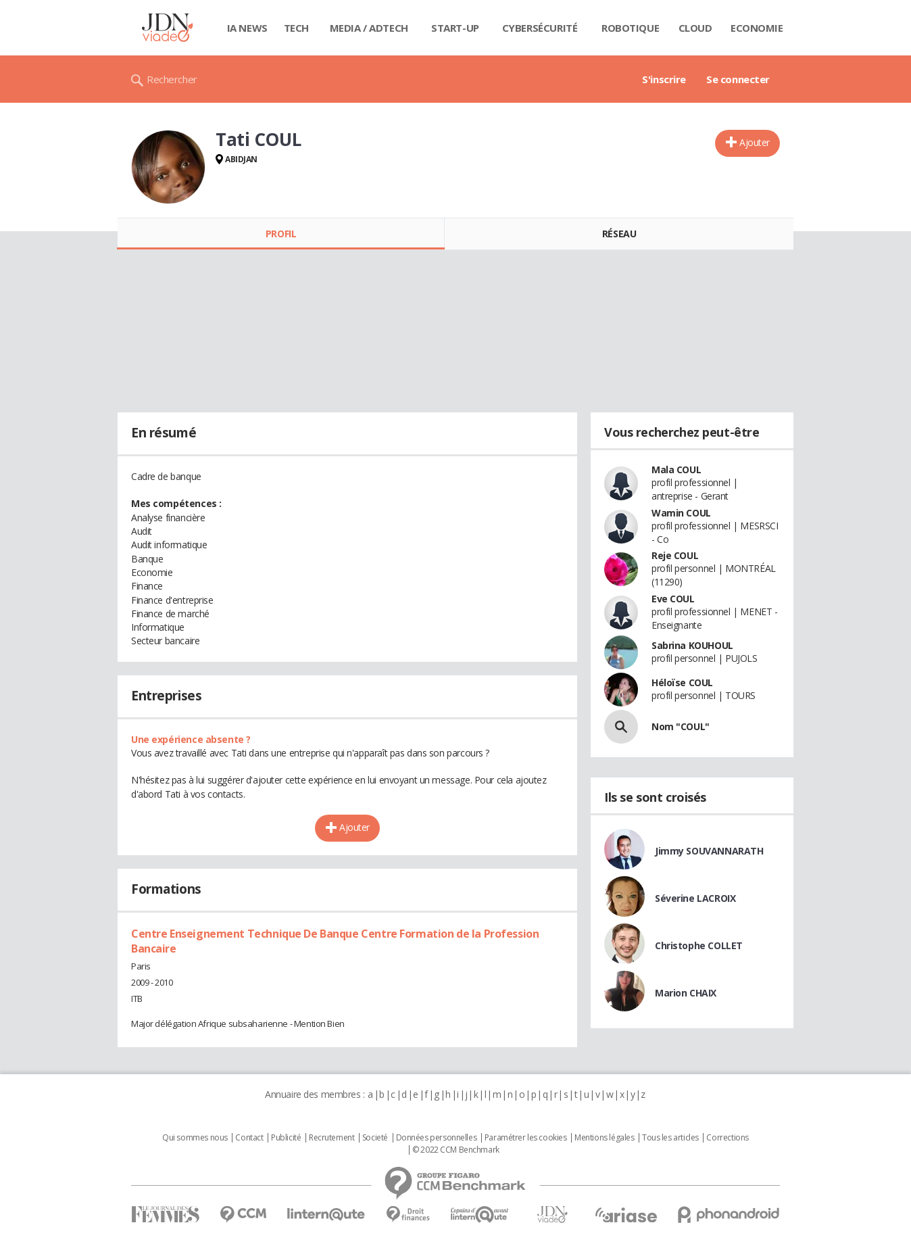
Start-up (455, 27)
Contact (249, 1138)
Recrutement (331, 1138)
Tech (296, 27)
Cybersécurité (540, 27)
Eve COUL (673, 598)
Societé (375, 1138)
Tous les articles (670, 1138)
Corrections (727, 1138)
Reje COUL (674, 555)
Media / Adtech (369, 27)
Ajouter (754, 142)
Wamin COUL (681, 512)
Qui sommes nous (195, 1138)
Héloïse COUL (682, 682)
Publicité (286, 1138)
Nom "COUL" (680, 726)
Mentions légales (604, 1138)
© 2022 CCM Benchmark (455, 1150)
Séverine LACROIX (695, 898)
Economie (757, 27)
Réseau (619, 233)
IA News (247, 27)
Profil (281, 233)
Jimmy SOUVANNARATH (709, 850)
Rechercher (172, 79)
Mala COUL (676, 469)
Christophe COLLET (699, 945)
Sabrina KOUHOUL (692, 645)
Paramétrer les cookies (526, 1138)
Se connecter (738, 79)
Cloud (695, 27)
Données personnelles (436, 1138)
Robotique (630, 27)
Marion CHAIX (685, 992)
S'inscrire (664, 79)
